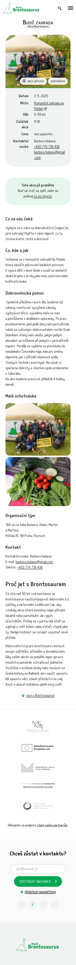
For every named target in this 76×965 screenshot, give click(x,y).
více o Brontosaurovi (40, 696)
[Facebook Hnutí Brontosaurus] (32, 905)
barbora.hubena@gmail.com (34, 562)
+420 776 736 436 (47, 147)
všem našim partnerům (52, 825)
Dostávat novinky (35, 882)
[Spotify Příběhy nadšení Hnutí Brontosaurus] (54, 905)
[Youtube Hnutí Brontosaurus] (43, 905)
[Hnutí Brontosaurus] (38, 945)
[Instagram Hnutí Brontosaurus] (21, 905)
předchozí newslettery (40, 892)
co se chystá (43, 196)
